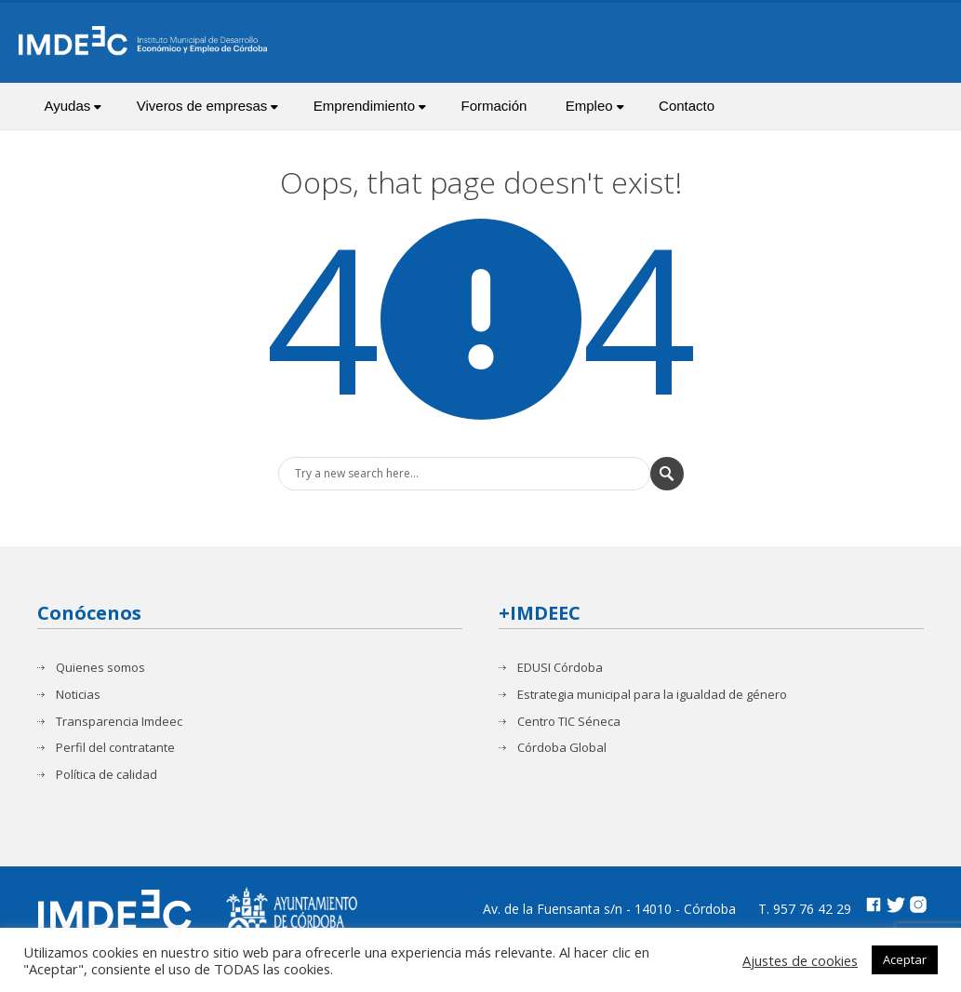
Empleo (595, 106)
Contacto (686, 106)
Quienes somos (100, 668)
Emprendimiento (370, 106)
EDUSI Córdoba (560, 668)
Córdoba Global (562, 748)
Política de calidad (106, 775)
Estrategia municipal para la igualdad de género (652, 695)
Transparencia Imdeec (119, 722)
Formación (493, 106)
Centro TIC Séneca (569, 722)
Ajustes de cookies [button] (800, 960)
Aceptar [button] (905, 959)
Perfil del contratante (115, 748)
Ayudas (73, 106)
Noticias (78, 695)
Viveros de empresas (208, 106)
